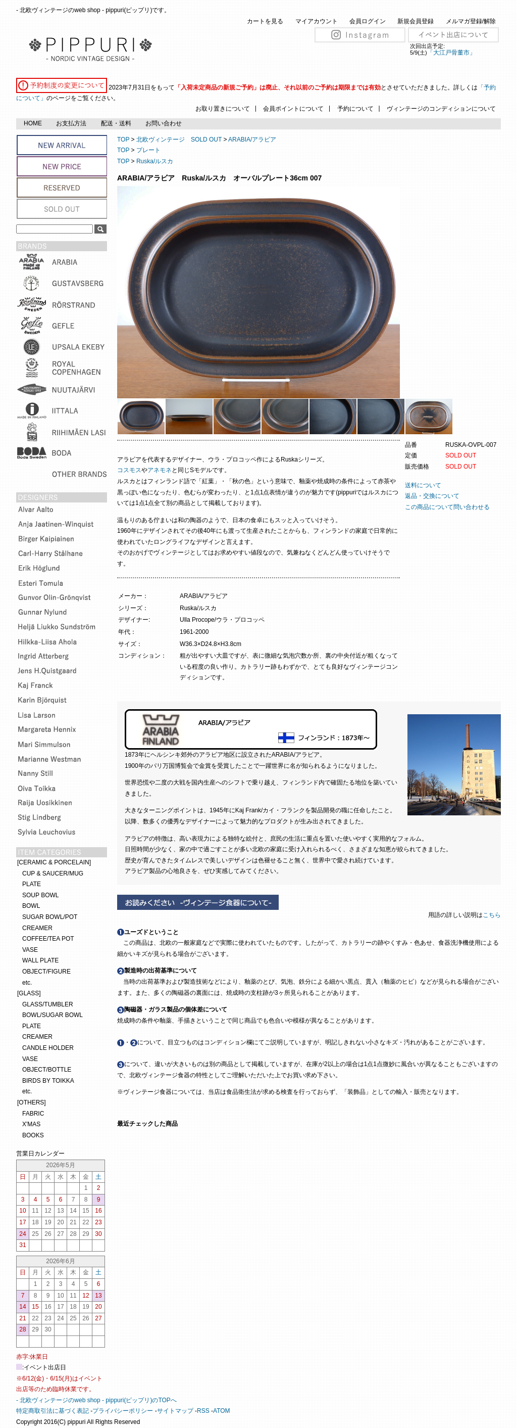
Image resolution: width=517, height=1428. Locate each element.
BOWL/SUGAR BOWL (52, 1015)
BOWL (31, 905)
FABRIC (33, 1113)
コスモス (129, 470)
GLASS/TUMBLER (47, 1004)
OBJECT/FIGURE (46, 971)
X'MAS (31, 1124)
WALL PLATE (40, 960)
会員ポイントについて (293, 108)
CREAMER (37, 928)
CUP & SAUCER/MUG (52, 873)
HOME (33, 123)
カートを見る (265, 21)
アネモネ (159, 470)
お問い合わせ (163, 123)
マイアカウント (316, 21)
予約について (355, 108)
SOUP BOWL (40, 895)
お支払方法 (71, 123)
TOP (123, 139)
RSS (203, 1410)
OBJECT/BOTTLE (46, 1069)
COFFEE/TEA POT (48, 938)
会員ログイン (367, 21)
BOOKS (33, 1135)
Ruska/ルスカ (154, 161)
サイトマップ (175, 1410)
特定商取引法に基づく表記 (52, 1410)
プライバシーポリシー (122, 1410)
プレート (148, 150)
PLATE (31, 884)
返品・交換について (432, 495)
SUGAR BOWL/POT (49, 916)
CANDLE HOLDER (48, 1047)
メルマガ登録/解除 (471, 21)
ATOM (221, 1410)
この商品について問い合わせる (447, 507)
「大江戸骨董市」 (451, 52)
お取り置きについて (222, 108)
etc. (27, 982)
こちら (492, 914)
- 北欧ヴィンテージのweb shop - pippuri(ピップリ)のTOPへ (96, 1400)
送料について (423, 485)
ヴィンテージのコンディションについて (441, 108)
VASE (30, 949)
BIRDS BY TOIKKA (48, 1080)
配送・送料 (116, 123)
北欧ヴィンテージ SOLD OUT (179, 139)
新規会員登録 (415, 21)
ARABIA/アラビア (252, 139)
